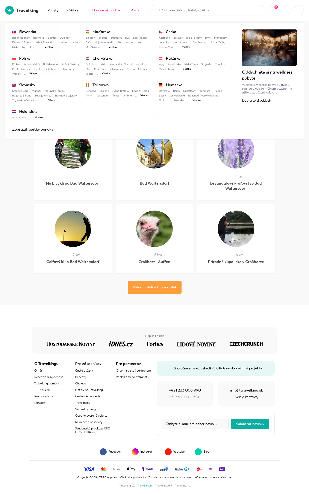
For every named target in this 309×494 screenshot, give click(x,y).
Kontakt (39, 403)
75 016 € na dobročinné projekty (237, 368)
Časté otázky (84, 370)
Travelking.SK (145, 485)
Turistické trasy (126, 29)
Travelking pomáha (47, 383)
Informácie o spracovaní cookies (213, 477)
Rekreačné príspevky (88, 422)
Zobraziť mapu (45, 80)
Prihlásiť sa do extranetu (132, 377)
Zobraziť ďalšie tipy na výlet (154, 287)
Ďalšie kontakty (246, 397)
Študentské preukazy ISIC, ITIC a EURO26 (92, 430)
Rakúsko (79, 29)
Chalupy (80, 383)
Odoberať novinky (250, 424)
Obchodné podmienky (133, 477)
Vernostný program (88, 409)
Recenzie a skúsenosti (49, 377)
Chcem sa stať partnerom (133, 370)
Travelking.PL (182, 485)
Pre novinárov (43, 396)
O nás (38, 370)
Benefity (80, 377)
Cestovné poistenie (87, 396)
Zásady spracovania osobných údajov (170, 477)
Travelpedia (56, 29)
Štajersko (100, 29)
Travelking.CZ (127, 485)
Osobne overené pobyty (91, 415)
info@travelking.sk (246, 390)
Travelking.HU (163, 485)
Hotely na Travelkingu (90, 390)
